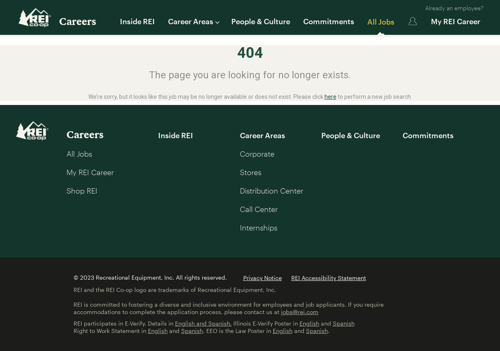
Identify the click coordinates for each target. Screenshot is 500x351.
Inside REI (137, 21)
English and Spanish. (203, 323)
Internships (258, 227)
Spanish (344, 323)
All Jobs (380, 21)
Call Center (259, 209)
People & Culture (260, 21)
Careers (77, 21)
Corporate (257, 153)
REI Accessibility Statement (328, 277)
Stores (250, 172)
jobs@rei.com (299, 311)
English (309, 323)
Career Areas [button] (193, 21)
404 (250, 53)
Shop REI (82, 190)
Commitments (328, 21)
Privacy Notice (262, 277)
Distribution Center (271, 190)
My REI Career (455, 21)
